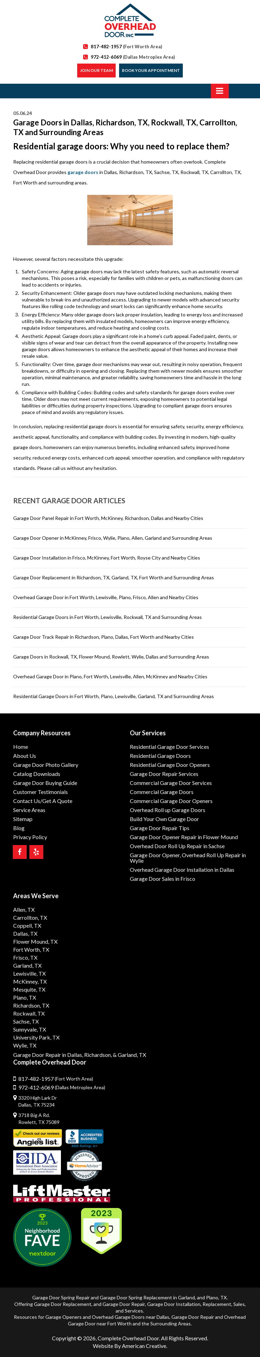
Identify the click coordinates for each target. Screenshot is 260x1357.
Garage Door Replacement (62, 1304)
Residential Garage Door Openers (170, 764)
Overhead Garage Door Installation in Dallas (182, 869)
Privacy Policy (30, 837)
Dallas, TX (25, 933)
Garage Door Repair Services (164, 773)
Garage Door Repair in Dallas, (48, 1054)
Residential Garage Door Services (169, 746)
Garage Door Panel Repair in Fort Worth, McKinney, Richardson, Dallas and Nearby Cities (108, 518)
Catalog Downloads (36, 773)
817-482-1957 (126, 46)
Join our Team (96, 70)
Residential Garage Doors (160, 755)
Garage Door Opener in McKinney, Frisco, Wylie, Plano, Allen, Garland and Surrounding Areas (112, 538)
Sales (239, 1304)
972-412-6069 (133, 57)
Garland (186, 1297)
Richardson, (98, 1054)
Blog (19, 828)
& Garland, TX (129, 1054)
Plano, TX (24, 997)
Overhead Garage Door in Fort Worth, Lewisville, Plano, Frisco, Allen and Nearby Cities (105, 597)
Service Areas (29, 809)
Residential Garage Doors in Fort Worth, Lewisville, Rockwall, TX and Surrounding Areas (107, 617)
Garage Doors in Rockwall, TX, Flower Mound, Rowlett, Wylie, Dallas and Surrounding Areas (111, 657)
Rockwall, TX (29, 1013)
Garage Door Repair (123, 1304)
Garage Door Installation (173, 1304)
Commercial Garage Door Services (171, 782)
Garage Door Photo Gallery (45, 764)
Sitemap (23, 819)
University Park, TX (36, 1037)
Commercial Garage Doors (162, 791)
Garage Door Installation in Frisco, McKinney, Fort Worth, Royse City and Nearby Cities (106, 558)
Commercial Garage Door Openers (171, 800)
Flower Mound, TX (35, 941)
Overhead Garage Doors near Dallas (130, 1317)
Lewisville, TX (29, 973)
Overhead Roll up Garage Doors (167, 809)
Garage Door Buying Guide (45, 782)
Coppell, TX (27, 925)
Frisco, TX (25, 957)
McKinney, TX (30, 981)
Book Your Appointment (151, 70)
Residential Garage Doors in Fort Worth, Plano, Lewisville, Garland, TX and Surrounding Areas (113, 696)
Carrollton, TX (30, 917)
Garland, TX (27, 965)
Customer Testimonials (40, 791)
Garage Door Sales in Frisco (162, 878)
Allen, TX (24, 909)
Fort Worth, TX (31, 949)
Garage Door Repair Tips (159, 828)
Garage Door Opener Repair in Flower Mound (184, 837)
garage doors (83, 172)
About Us (24, 755)
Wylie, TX (24, 1045)
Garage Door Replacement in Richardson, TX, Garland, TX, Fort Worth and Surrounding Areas (113, 577)
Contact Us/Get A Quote (42, 800)
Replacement (217, 1304)
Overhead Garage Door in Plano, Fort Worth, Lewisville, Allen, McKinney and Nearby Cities (110, 676)
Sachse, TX (26, 1021)
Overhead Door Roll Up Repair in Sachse (177, 846)
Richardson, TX (31, 1005)
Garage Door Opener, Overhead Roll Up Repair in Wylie (188, 858)
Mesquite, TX (29, 989)
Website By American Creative (129, 1345)
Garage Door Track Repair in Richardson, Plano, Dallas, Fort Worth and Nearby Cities (103, 637)
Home (20, 746)
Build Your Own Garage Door (164, 819)
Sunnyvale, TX (29, 1029)
